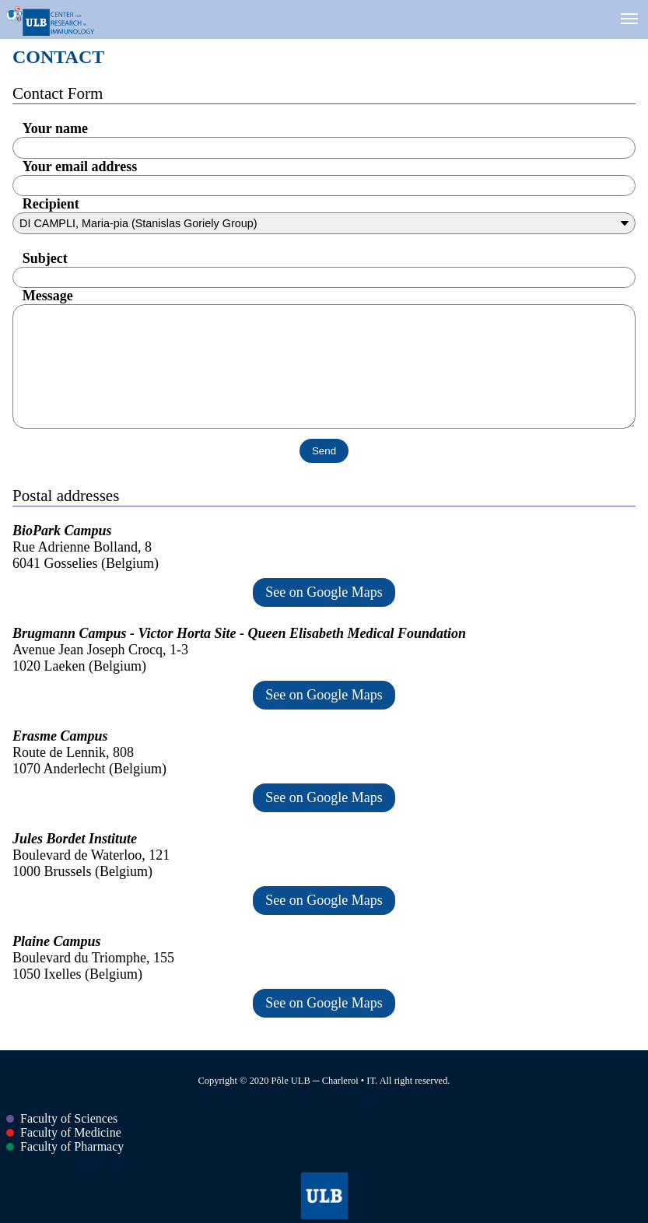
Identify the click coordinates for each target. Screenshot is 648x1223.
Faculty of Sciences (61, 1118)
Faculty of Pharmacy (65, 1146)
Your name (55, 128)
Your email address (80, 166)
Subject (45, 258)
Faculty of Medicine (63, 1132)
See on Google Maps (323, 592)
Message (48, 295)
